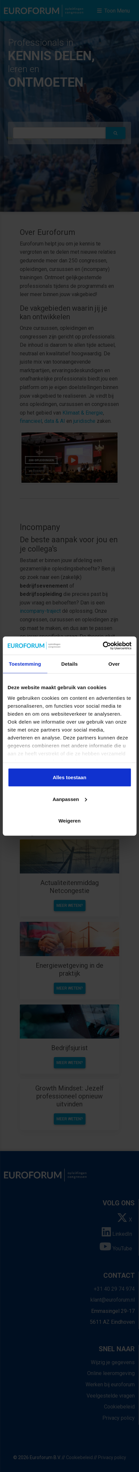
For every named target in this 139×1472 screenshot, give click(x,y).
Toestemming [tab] (25, 664)
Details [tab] (69, 664)
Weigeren (69, 821)
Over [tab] (114, 664)
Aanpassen (69, 799)
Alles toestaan (70, 777)
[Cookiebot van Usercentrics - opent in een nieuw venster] (102, 645)
